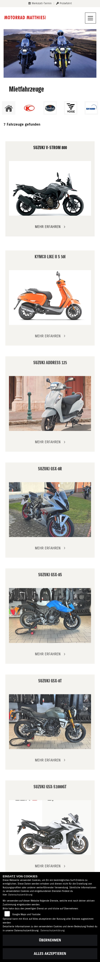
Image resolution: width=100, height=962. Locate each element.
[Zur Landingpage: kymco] (29, 108)
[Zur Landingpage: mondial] (50, 108)
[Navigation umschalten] (90, 18)
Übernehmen (50, 940)
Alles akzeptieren (50, 953)
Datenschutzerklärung (20, 894)
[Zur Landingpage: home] (8, 108)
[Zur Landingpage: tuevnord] (91, 108)
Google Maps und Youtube (26, 914)
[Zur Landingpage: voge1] (70, 108)
